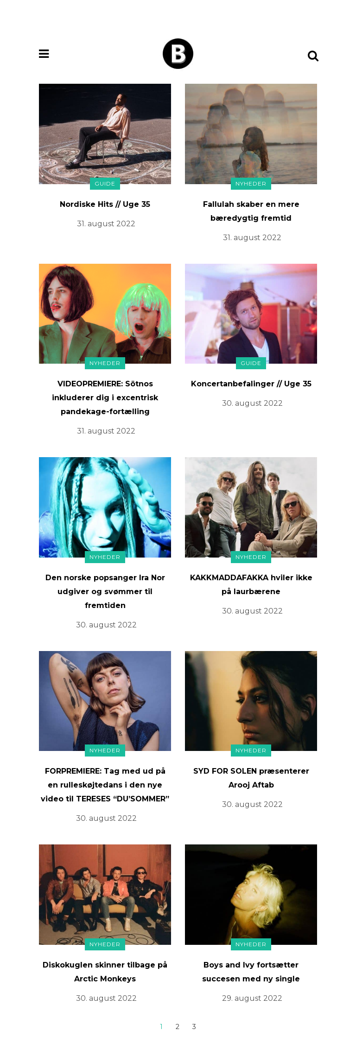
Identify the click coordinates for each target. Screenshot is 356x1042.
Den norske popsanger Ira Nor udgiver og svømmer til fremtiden (105, 591)
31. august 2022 (106, 223)
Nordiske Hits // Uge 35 (105, 204)
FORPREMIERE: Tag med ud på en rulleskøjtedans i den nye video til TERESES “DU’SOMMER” (105, 785)
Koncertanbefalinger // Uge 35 (251, 383)
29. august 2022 (252, 998)
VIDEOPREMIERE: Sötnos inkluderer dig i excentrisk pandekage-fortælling (105, 397)
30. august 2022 (252, 403)
